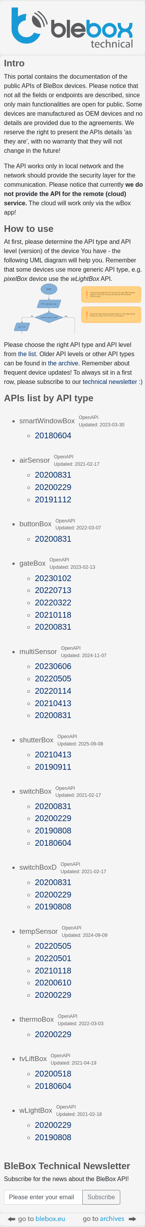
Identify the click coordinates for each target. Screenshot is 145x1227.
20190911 (53, 766)
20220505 (53, 678)
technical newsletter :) (113, 382)
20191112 (53, 499)
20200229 (53, 487)
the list (27, 354)
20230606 (53, 666)
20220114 (53, 690)
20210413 (53, 703)
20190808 (53, 830)
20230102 (53, 578)
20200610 (53, 982)
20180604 (53, 435)
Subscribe (101, 1197)
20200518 (53, 1073)
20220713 (53, 590)
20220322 (53, 602)
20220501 (53, 958)
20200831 (53, 474)
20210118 (53, 614)
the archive (63, 363)
